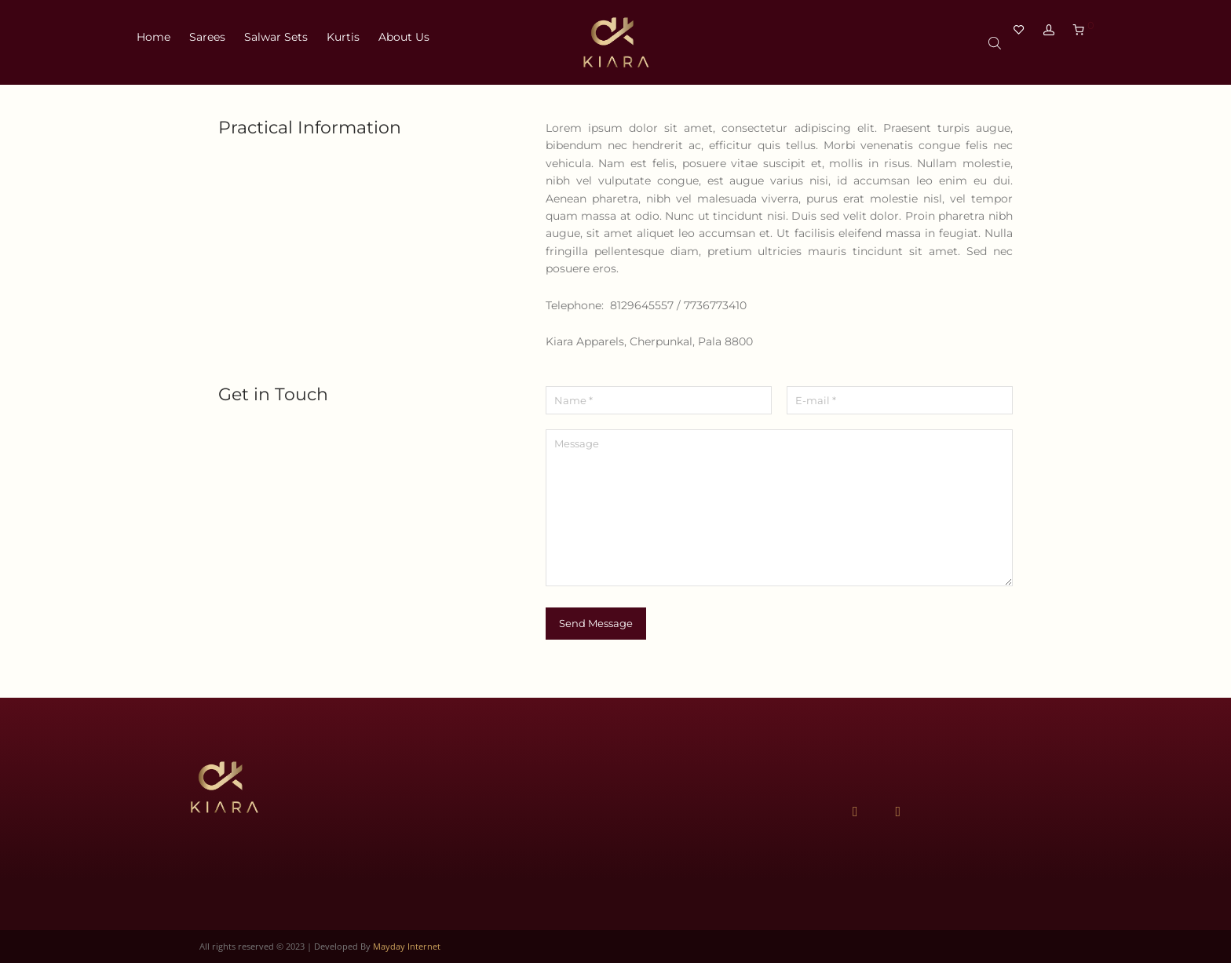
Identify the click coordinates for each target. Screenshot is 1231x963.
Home (153, 42)
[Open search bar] (996, 44)
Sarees (207, 42)
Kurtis (343, 42)
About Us (403, 42)
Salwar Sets (276, 42)
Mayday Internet (406, 946)
